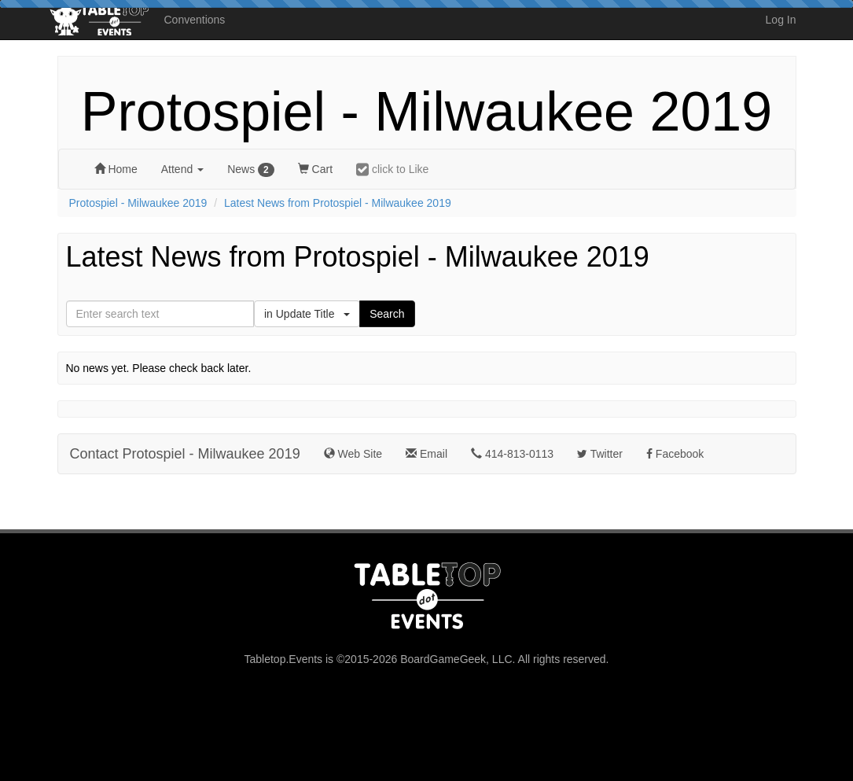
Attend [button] (182, 169)
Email (426, 454)
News (250, 170)
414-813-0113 (512, 454)
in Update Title (307, 314)
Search (387, 314)
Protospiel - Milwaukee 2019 (426, 111)
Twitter (600, 454)
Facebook (675, 454)
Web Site (353, 454)
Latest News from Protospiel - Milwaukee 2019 (337, 203)
